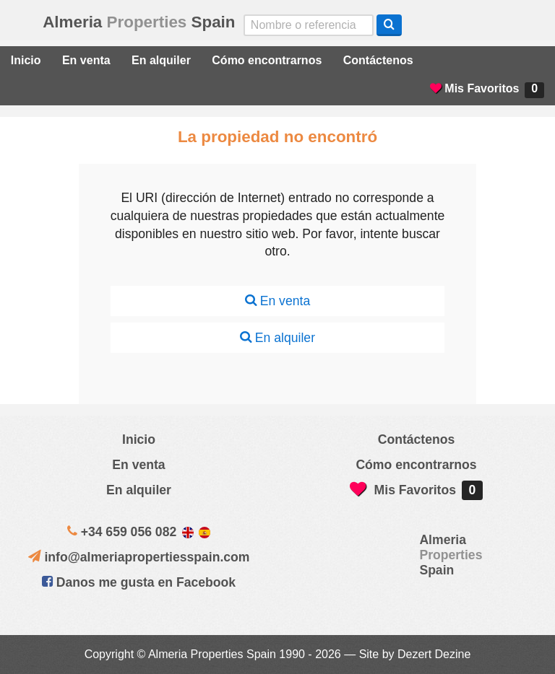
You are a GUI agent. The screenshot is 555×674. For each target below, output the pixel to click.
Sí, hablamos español (465, 25)
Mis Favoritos (487, 90)
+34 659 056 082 (129, 532)
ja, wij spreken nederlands (496, 25)
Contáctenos (378, 60)
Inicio (26, 60)
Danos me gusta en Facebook (139, 582)
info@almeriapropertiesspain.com (146, 557)
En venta (86, 60)
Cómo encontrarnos (267, 60)
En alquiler (161, 60)
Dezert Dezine (433, 654)
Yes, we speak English (435, 25)
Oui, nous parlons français (527, 25)
